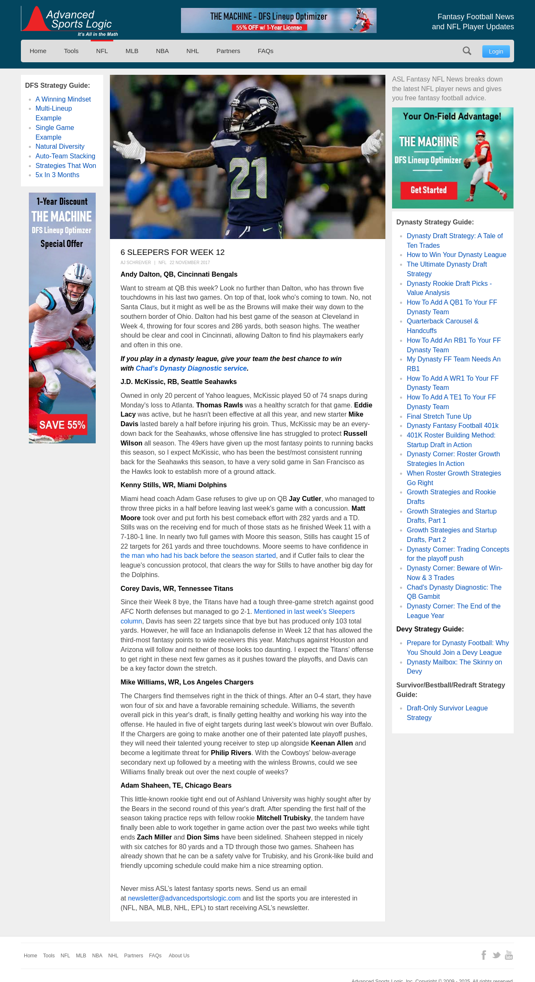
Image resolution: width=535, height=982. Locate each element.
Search (467, 51)
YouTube (509, 955)
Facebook (484, 955)
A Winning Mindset (63, 99)
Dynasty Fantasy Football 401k (453, 425)
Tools (71, 50)
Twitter (496, 955)
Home (38, 50)
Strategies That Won (66, 165)
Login (496, 51)
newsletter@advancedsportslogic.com (184, 898)
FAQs (266, 50)
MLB (131, 50)
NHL (192, 50)
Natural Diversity (60, 146)
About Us (179, 956)
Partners (228, 50)
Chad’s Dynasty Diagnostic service (191, 368)
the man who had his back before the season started (198, 555)
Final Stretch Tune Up (439, 416)
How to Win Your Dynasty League (456, 254)
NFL (102, 50)
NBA (162, 50)
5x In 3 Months (57, 174)
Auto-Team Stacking (65, 156)
